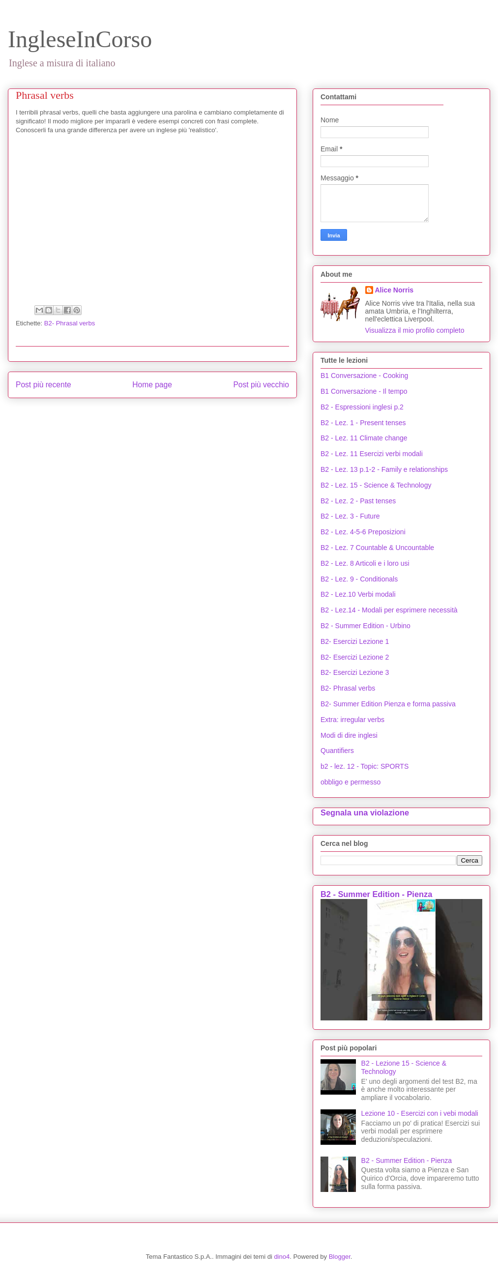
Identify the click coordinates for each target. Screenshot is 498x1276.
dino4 (282, 1256)
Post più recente (43, 384)
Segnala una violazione (365, 812)
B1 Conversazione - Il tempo (364, 391)
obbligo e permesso (351, 782)
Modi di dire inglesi (349, 735)
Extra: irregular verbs (352, 720)
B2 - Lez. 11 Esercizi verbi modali (372, 454)
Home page (152, 384)
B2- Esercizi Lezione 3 (355, 672)
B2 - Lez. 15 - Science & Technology (376, 485)
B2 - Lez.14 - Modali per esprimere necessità (389, 610)
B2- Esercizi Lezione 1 (355, 641)
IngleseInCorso (80, 39)
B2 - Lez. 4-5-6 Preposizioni (363, 532)
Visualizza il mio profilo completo (415, 330)
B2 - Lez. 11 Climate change (364, 438)
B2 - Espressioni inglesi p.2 (362, 407)
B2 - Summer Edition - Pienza (376, 894)
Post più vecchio (261, 384)
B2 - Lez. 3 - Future (350, 516)
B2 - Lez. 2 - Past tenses (358, 501)
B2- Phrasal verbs (69, 323)
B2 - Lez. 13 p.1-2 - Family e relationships (384, 469)
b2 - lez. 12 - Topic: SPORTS (365, 766)
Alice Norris (394, 290)
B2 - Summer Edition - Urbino (365, 626)
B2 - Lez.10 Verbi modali (358, 594)
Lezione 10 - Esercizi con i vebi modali (419, 1113)
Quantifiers (337, 750)
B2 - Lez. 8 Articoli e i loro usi (365, 563)
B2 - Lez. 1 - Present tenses (363, 423)
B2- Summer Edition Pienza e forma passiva (388, 704)
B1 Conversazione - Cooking (364, 375)
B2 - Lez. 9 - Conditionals (359, 579)
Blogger (340, 1256)
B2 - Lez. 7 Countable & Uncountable (377, 547)
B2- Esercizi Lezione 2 (355, 657)
